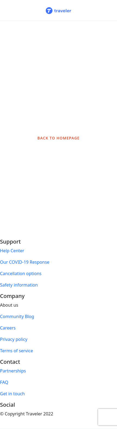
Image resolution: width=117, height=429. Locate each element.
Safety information (19, 285)
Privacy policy (13, 339)
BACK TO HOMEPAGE (58, 138)
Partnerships (13, 371)
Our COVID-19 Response (24, 262)
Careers (8, 328)
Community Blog (17, 316)
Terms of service (16, 351)
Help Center (12, 251)
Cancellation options (20, 273)
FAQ (4, 382)
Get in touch (12, 394)
